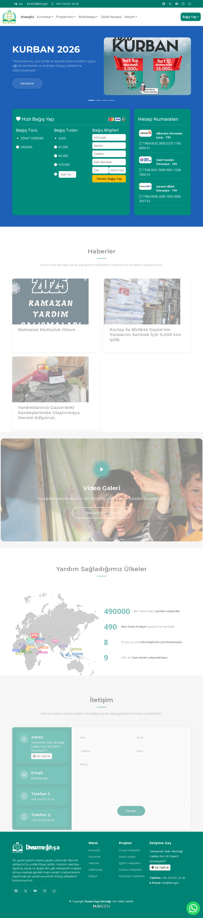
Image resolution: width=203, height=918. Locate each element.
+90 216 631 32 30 (42, 807)
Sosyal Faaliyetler (129, 850)
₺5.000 (63, 160)
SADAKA (26, 151)
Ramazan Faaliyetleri (132, 876)
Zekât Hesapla (111, 17)
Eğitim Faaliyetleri (130, 863)
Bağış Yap (190, 17)
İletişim (130, 17)
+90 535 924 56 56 (42, 828)
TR (15, 4)
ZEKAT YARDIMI (32, 142)
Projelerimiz (64, 17)
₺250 (62, 142)
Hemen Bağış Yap (109, 183)
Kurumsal (44, 17)
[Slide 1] (91, 100)
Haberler (94, 863)
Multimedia (95, 869)
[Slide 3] (105, 100)
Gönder (131, 819)
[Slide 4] (112, 100)
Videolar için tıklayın (101, 514)
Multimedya (87, 17)
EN (21, 4)
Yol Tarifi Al (41, 764)
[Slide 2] (98, 100)
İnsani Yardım (127, 856)
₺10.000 (64, 168)
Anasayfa (27, 17)
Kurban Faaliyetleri (130, 869)
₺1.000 (63, 151)
